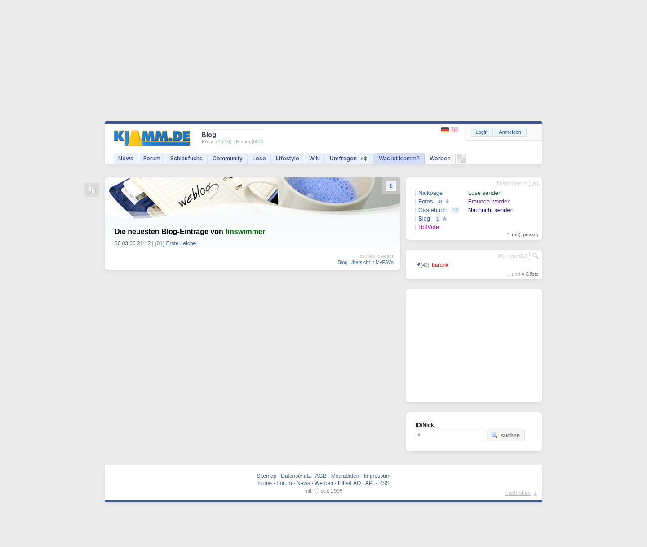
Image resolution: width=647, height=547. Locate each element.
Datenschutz (296, 476)
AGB (320, 476)
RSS (384, 483)
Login (482, 132)
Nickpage (430, 193)
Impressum (376, 476)
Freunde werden (489, 201)
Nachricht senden (491, 210)
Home (264, 483)
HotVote (428, 227)
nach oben (518, 493)
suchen (505, 435)
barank (440, 265)
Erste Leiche (181, 243)
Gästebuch (432, 210)
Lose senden (484, 193)
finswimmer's (512, 184)
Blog (424, 218)
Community (228, 158)
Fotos (425, 201)
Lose (259, 158)
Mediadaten (345, 476)
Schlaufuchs (186, 158)
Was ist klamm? (399, 158)
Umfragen (349, 158)
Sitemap (266, 476)
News (125, 158)
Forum (151, 158)
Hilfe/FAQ (349, 483)
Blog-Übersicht (353, 262)
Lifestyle (287, 158)
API (369, 483)
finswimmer (245, 231)
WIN (314, 158)
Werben (440, 158)
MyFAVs (385, 262)
